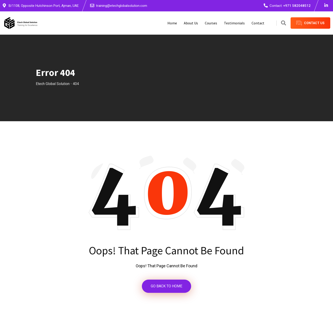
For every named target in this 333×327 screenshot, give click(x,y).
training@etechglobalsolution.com (121, 6)
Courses (211, 23)
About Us (191, 23)
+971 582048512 (297, 6)
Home (172, 23)
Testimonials (234, 23)
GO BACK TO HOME (166, 286)
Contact (258, 23)
